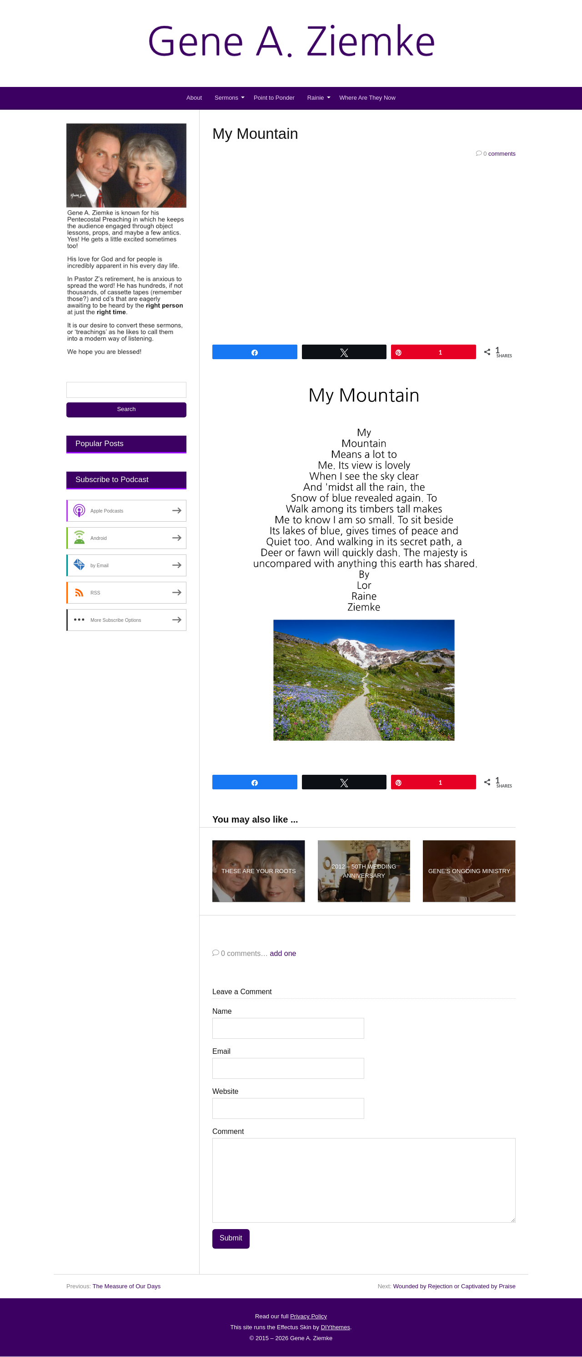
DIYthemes (335, 1327)
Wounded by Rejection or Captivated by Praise (454, 1286)
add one (283, 953)
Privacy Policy (308, 1316)
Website (225, 1091)
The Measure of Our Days (127, 1286)
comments (496, 153)
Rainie (315, 97)
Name (222, 1011)
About (194, 97)
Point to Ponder (274, 97)
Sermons (226, 97)
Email (221, 1051)
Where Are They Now (368, 97)
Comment (228, 1131)
